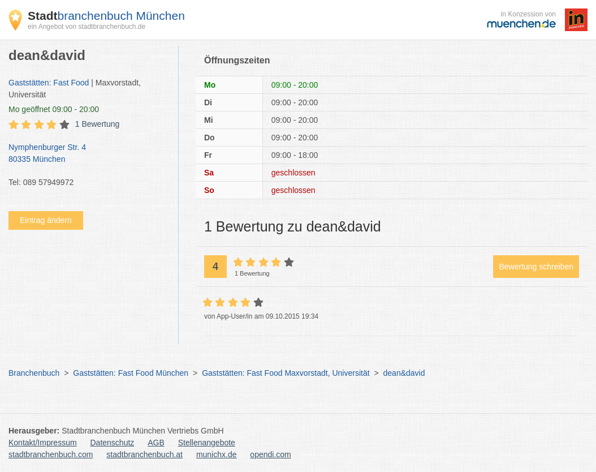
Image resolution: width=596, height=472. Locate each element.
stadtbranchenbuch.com (50, 454)
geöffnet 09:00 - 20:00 (53, 109)
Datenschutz (112, 442)
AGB (156, 442)
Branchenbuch (33, 372)
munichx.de (216, 454)
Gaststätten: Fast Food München (130, 372)
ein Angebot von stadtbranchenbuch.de (86, 27)
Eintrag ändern (46, 220)
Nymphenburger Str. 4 (87, 154)
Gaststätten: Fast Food (48, 82)
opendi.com (270, 454)
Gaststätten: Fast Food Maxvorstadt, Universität (285, 372)
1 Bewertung (97, 123)
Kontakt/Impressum (42, 442)
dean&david (404, 372)
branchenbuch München (106, 15)
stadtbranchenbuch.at (144, 454)
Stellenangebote (206, 442)
